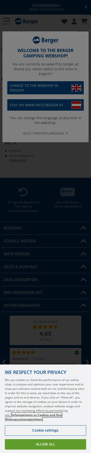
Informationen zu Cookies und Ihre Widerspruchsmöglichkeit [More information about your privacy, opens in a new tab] (33, 417)
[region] (45, 408)
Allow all (45, 444)
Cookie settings (45, 430)
